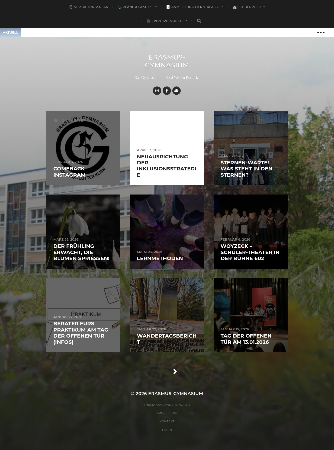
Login (167, 430)
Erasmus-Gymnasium (167, 61)
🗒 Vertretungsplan (89, 7)
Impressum (167, 413)
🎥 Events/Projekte (165, 21)
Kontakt (167, 421)
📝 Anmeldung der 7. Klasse (193, 7)
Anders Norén (177, 404)
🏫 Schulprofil (247, 7)
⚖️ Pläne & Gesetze (136, 7)
